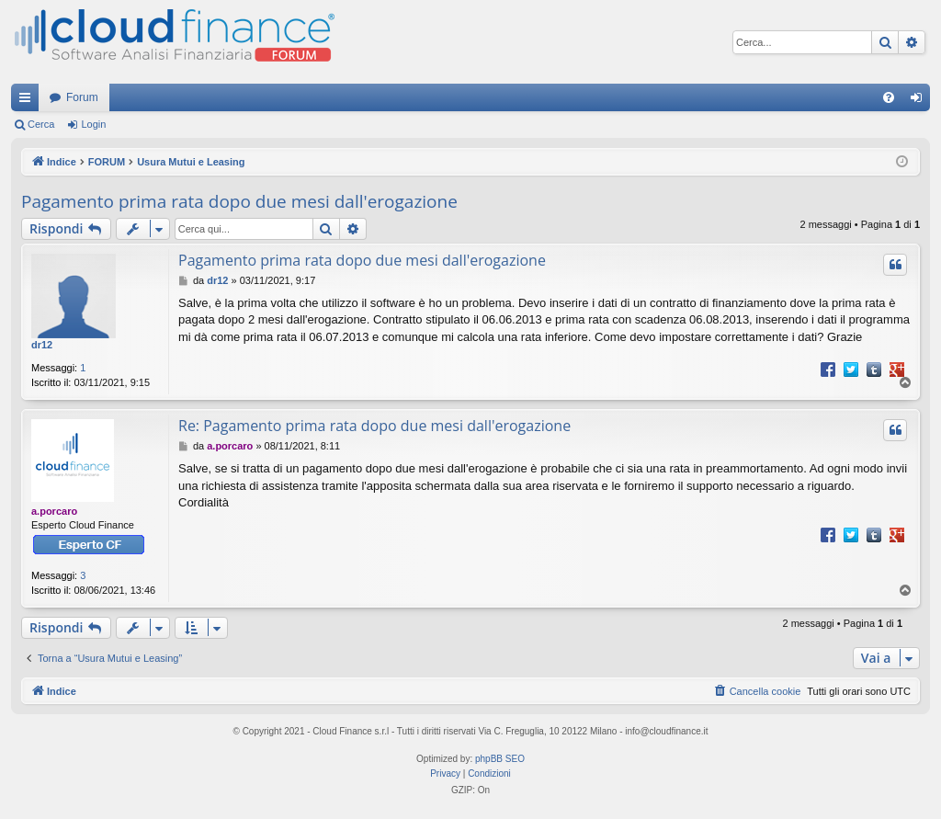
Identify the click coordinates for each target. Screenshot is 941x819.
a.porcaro (54, 511)
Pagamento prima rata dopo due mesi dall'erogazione (239, 201)
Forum (82, 97)
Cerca (41, 124)
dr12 (41, 344)
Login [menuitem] (920, 101)
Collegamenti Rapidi (28, 101)
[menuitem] (888, 97)
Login (93, 124)
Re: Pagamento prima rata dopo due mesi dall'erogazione (374, 425)
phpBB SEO (500, 759)
